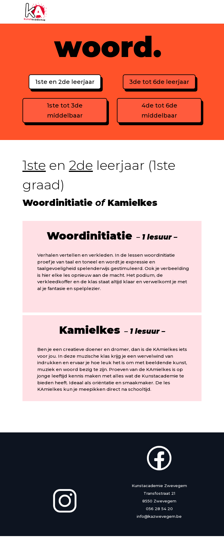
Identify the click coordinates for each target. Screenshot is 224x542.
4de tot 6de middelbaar (159, 110)
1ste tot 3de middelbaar (65, 110)
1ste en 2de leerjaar (64, 81)
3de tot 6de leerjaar (159, 81)
